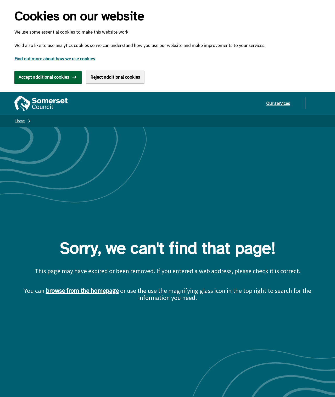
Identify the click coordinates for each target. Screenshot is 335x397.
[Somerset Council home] (41, 103)
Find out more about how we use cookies (54, 59)
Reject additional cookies (115, 77)
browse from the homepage (82, 291)
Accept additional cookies (44, 77)
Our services (278, 103)
